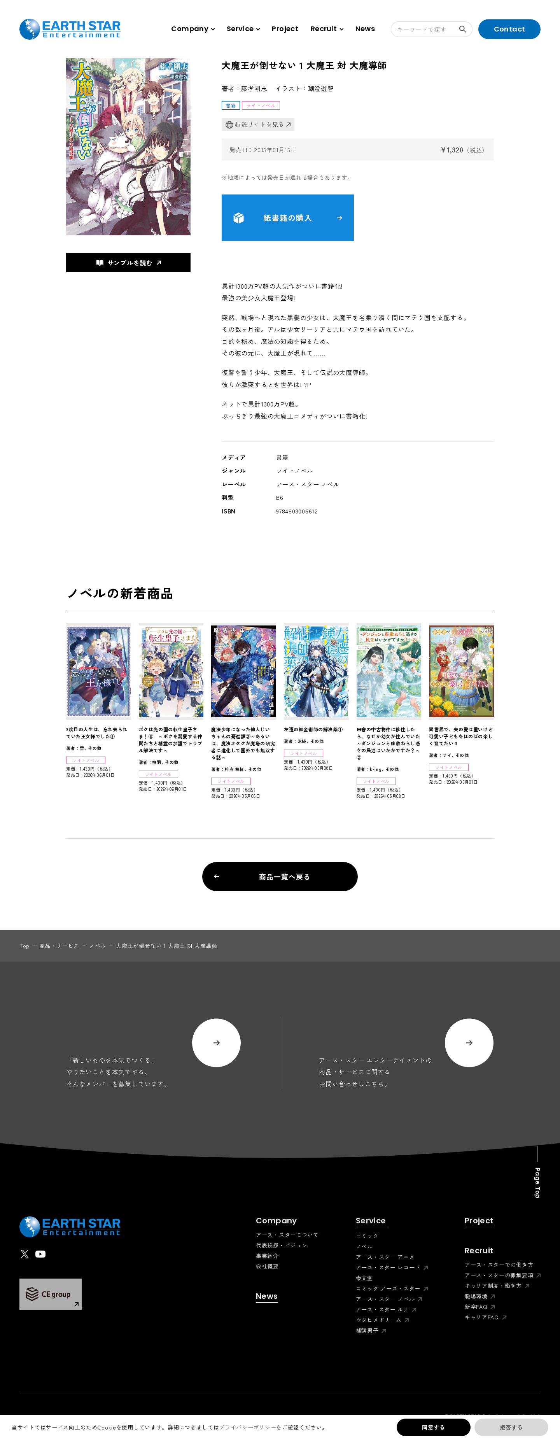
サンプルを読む (124, 262)
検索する (465, 29)
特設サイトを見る (255, 125)
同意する (433, 1427)
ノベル (97, 945)
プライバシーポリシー (247, 1427)
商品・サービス (59, 945)
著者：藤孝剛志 (245, 88)
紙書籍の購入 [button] (287, 218)
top (24, 945)
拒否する (511, 1427)
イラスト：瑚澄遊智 (304, 88)
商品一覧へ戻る (262, 876)
